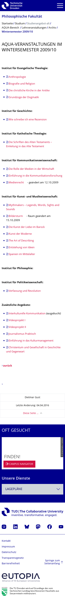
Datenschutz (9, 552)
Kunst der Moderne (20, 234)
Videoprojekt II (17, 327)
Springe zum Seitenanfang (52, 562)
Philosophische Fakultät (22, 16)
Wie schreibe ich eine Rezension (28, 119)
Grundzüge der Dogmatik (24, 97)
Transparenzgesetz (13, 558)
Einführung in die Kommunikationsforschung (35, 176)
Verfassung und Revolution (25, 291)
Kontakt (6, 541)
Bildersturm (16, 216)
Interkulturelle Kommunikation (27, 313)
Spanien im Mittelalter (22, 254)
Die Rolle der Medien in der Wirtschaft (31, 169)
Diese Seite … (30, 413)
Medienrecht (16, 182)
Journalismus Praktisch (22, 334)
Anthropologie (17, 77)
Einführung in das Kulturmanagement (31, 341)
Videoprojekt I (17, 320)
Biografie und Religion (22, 84)
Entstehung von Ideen (21, 247)
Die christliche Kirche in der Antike (29, 90)
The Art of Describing (21, 241)
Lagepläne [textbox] (13, 489)
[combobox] (32, 489)
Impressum (8, 547)
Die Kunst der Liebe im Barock (27, 227)
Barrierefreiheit (11, 564)
